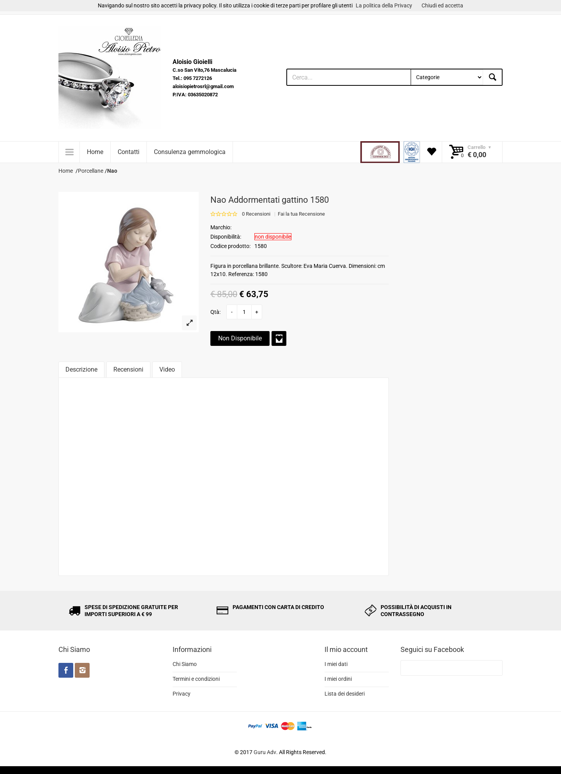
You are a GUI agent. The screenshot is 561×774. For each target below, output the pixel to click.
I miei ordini (338, 679)
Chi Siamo (185, 664)
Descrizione (81, 369)
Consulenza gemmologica (190, 152)
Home (95, 152)
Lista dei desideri (345, 694)
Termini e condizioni (196, 679)
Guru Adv (265, 752)
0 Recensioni (256, 214)
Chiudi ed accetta (442, 5)
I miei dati (336, 664)
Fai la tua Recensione (301, 214)
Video (167, 369)
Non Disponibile (240, 338)
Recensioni (128, 369)
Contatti (128, 152)
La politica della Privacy (384, 5)
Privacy (182, 694)
